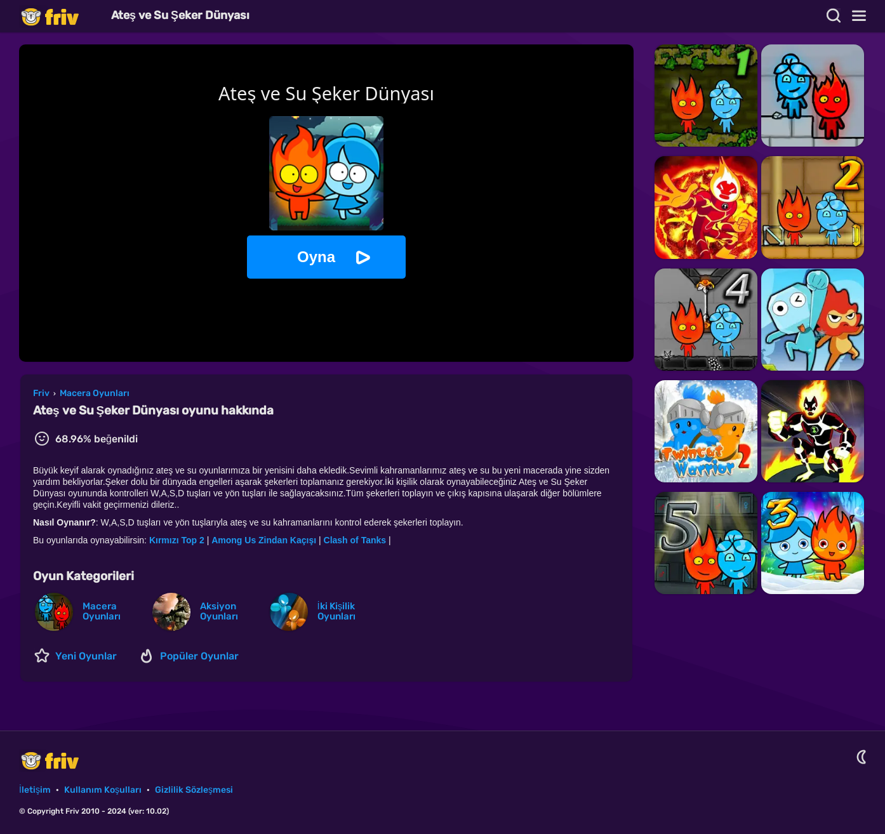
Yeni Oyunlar (86, 656)
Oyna (316, 256)
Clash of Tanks (355, 540)
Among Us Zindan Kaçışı (263, 540)
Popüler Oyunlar (199, 656)
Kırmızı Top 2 (176, 540)
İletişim (35, 789)
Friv (60, 16)
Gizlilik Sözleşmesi (194, 789)
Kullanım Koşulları (103, 789)
